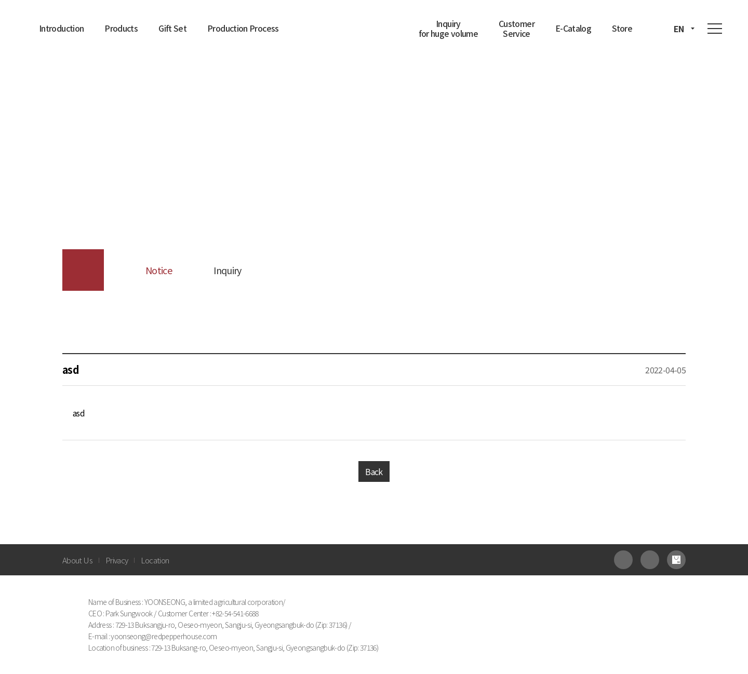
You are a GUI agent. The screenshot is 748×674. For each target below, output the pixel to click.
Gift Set (172, 28)
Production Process (242, 28)
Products (121, 28)
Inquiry (227, 270)
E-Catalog (573, 28)
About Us (77, 560)
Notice (158, 270)
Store (622, 28)
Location (155, 560)
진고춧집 (369, 25)
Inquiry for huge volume (448, 28)
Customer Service (517, 28)
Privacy (116, 560)
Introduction (61, 28)
